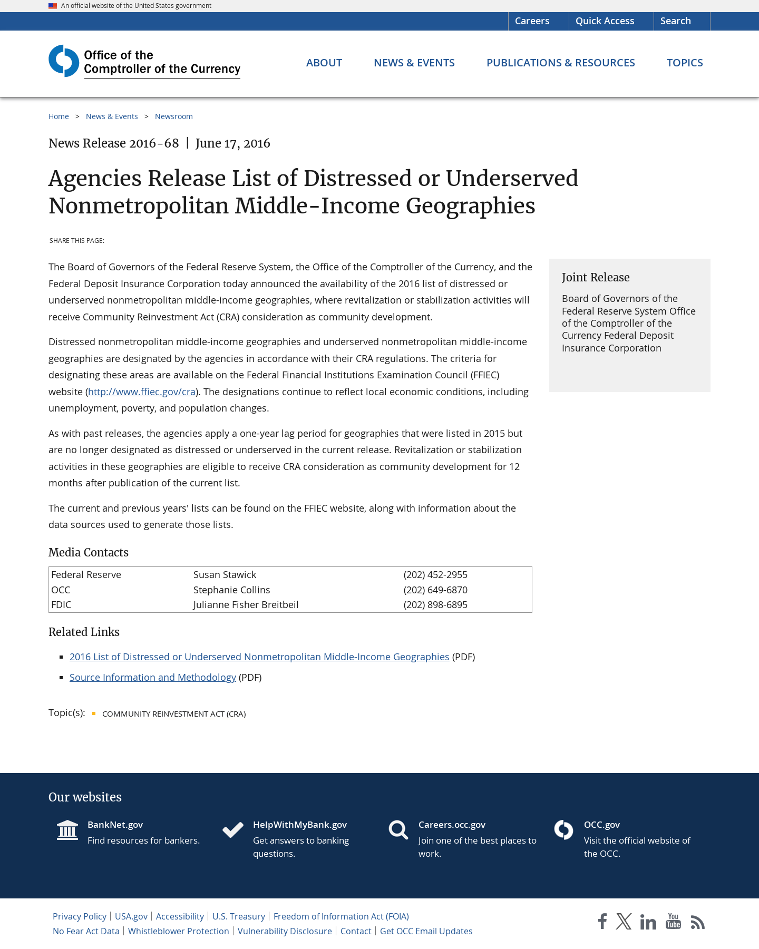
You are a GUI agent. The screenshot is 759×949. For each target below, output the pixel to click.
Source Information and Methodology (153, 677)
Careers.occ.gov (452, 824)
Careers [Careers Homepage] (532, 20)
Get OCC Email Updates (426, 931)
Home (58, 116)
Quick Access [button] (605, 20)
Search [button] (675, 20)
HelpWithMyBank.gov (300, 824)
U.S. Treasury (238, 916)
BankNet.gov (115, 824)
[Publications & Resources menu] (560, 62)
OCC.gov (602, 824)
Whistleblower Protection (178, 931)
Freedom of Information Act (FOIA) (341, 916)
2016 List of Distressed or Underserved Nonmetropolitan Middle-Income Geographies (260, 656)
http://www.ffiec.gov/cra (142, 391)
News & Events (112, 116)
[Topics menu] (684, 62)
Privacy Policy (79, 916)
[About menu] (324, 62)
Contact (356, 931)
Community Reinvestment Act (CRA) (174, 713)
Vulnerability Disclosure (285, 931)
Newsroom (174, 116)
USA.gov (131, 916)
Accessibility (180, 916)
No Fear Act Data (86, 931)
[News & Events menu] (414, 62)
